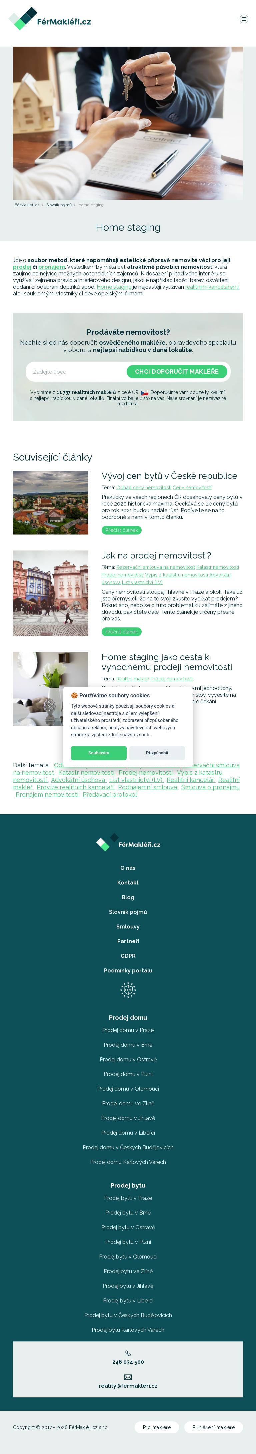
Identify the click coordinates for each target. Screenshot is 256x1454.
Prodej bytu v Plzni (128, 1242)
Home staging (114, 287)
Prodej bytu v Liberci (128, 1300)
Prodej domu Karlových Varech (128, 1162)
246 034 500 (128, 1357)
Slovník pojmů (59, 204)
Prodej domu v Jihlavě (128, 1118)
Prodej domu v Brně (128, 1045)
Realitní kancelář (191, 779)
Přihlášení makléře (214, 1427)
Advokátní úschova (79, 779)
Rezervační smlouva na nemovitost (155, 567)
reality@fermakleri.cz (128, 1381)
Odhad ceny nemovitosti (143, 487)
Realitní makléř (132, 678)
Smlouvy (128, 926)
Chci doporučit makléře (177, 371)
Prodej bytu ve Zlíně (128, 1271)
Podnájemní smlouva (148, 787)
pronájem (51, 267)
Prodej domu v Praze (128, 1030)
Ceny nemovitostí (192, 487)
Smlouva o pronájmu (210, 787)
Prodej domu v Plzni (128, 1074)
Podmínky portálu (128, 970)
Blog (128, 897)
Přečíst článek (122, 530)
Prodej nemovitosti (123, 574)
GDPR (128, 956)
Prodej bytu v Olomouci (128, 1257)
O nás (128, 868)
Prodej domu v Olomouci (128, 1089)
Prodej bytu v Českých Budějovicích (128, 1315)
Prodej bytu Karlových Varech (128, 1330)
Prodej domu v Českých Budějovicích (128, 1147)
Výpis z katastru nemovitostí (176, 574)
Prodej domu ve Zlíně (128, 1103)
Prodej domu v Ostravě (128, 1059)
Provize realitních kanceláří (76, 787)
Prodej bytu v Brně (128, 1213)
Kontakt (128, 883)
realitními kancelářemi (212, 287)
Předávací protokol (110, 794)
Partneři (128, 941)
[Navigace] (243, 21)
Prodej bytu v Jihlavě (128, 1286)
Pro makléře (157, 1427)
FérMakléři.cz (27, 204)
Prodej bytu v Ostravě (128, 1227)
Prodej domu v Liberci (128, 1133)
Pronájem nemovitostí (48, 794)
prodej (22, 267)
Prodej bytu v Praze (128, 1198)
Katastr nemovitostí (217, 567)
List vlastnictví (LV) (142, 582)
